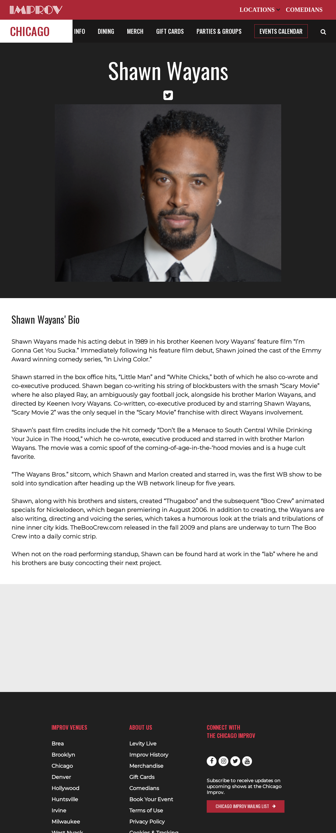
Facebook (212, 761)
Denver (61, 777)
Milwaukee (66, 821)
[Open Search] (323, 31)
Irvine (59, 810)
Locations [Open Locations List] (260, 10)
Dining (106, 31)
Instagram (223, 761)
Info (79, 31)
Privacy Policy (147, 821)
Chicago (30, 31)
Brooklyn (63, 755)
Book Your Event (151, 799)
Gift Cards (170, 31)
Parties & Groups (219, 31)
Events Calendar (281, 31)
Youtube (247, 761)
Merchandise (146, 766)
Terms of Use (146, 810)
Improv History (148, 755)
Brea (58, 743)
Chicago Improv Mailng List (242, 806)
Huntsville (65, 799)
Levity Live (143, 743)
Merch (135, 31)
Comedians (304, 10)
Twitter (235, 761)
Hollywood (65, 788)
